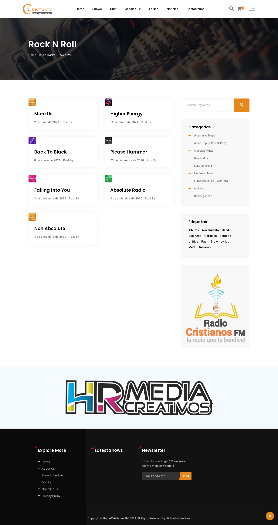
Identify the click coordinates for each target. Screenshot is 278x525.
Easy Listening (203, 166)
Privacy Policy (51, 496)
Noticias (172, 9)
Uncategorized (203, 196)
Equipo (153, 9)
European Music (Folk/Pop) (211, 181)
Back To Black (50, 152)
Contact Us (50, 489)
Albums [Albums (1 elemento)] (193, 230)
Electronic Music (204, 173)
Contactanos (196, 9)
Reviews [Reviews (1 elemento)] (205, 247)
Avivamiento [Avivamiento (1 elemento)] (210, 230)
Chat (113, 9)
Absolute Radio (127, 190)
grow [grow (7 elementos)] (214, 241)
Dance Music (202, 158)
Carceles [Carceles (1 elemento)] (210, 236)
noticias (199, 188)
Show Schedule (52, 475)
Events (46, 482)
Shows (97, 9)
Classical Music (203, 150)
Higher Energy (126, 114)
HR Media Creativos (178, 518)
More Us (43, 114)
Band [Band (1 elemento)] (225, 230)
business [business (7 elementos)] (194, 236)
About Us (48, 469)
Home (80, 9)
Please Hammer (128, 152)
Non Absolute (49, 228)
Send (185, 476)
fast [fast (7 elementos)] (204, 241)
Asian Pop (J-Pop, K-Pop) (210, 143)
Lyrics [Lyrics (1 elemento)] (225, 241)
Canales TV (133, 9)
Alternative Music (204, 135)
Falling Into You (52, 190)
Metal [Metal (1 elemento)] (192, 247)
